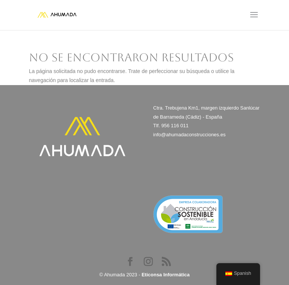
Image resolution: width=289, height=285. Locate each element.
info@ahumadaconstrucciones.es (189, 134)
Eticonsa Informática (165, 274)
